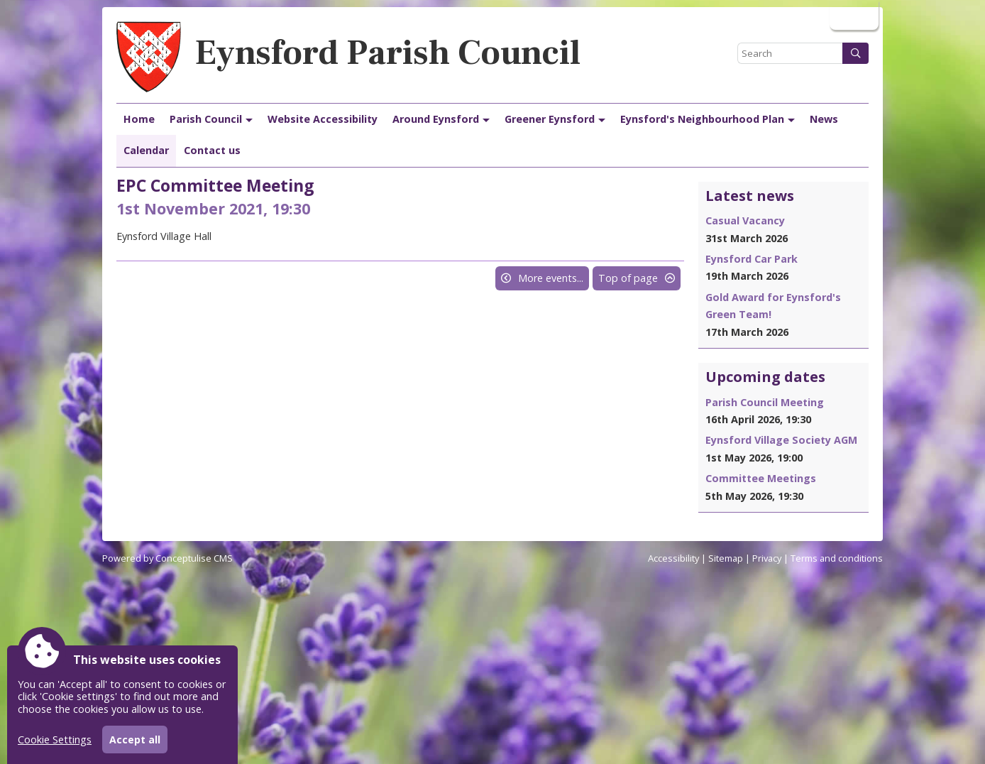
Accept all (134, 739)
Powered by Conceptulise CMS (167, 558)
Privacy (766, 558)
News (824, 119)
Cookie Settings (55, 739)
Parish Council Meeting (764, 402)
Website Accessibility (323, 119)
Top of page (628, 278)
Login (853, 14)
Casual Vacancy (745, 220)
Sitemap (725, 558)
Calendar (146, 150)
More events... (550, 278)
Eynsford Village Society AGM (781, 440)
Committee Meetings (760, 478)
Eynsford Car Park (751, 259)
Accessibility (673, 558)
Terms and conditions (837, 558)
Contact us (212, 150)
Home (139, 119)
